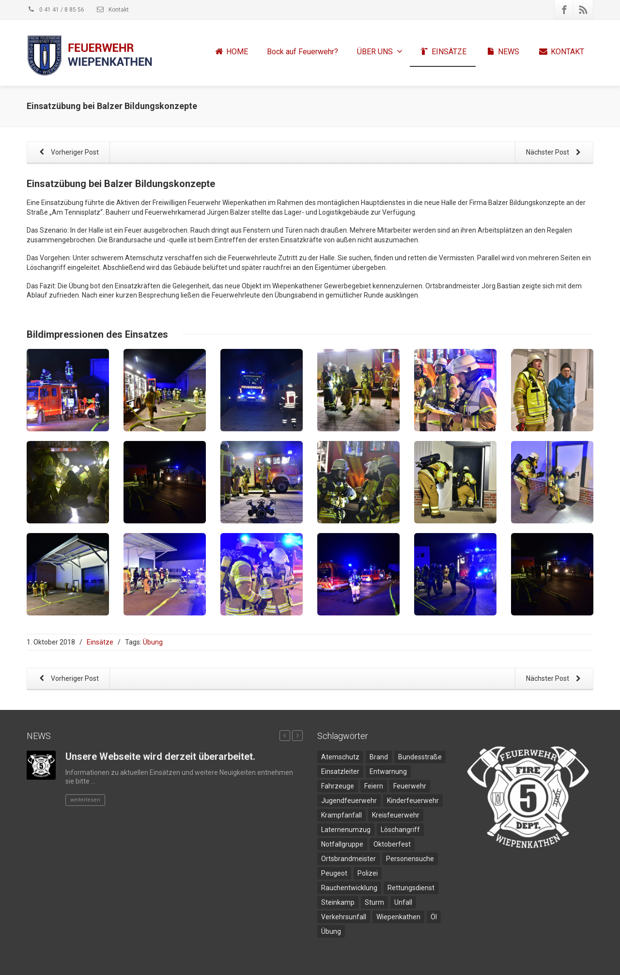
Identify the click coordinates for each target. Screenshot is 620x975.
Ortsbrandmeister (348, 859)
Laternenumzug (346, 829)
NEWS (502, 52)
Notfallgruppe (342, 844)
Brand (379, 757)
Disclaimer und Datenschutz (554, 962)
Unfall (403, 902)
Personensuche (410, 859)
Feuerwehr (409, 786)
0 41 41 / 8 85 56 (55, 9)
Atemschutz (340, 757)
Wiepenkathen (398, 917)
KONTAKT (561, 52)
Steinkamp (338, 902)
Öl (434, 917)
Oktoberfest (392, 844)
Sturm (374, 902)
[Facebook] (564, 9)
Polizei (367, 873)
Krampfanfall (341, 815)
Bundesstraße (420, 757)
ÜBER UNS (380, 51)
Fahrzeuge (337, 786)
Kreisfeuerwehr (395, 815)
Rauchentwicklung (349, 888)
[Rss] (583, 9)
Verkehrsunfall (343, 917)
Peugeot (334, 873)
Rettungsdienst (411, 888)
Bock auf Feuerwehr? (302, 51)
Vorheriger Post (67, 152)
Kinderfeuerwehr (413, 800)
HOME (231, 52)
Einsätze (100, 642)
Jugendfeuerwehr (349, 800)
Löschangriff (400, 829)
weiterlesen (85, 800)
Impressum (485, 962)
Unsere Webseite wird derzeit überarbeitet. (160, 756)
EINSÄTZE (442, 52)
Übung (153, 642)
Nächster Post (555, 152)
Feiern (373, 786)
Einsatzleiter (340, 771)
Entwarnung (388, 771)
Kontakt (112, 9)
